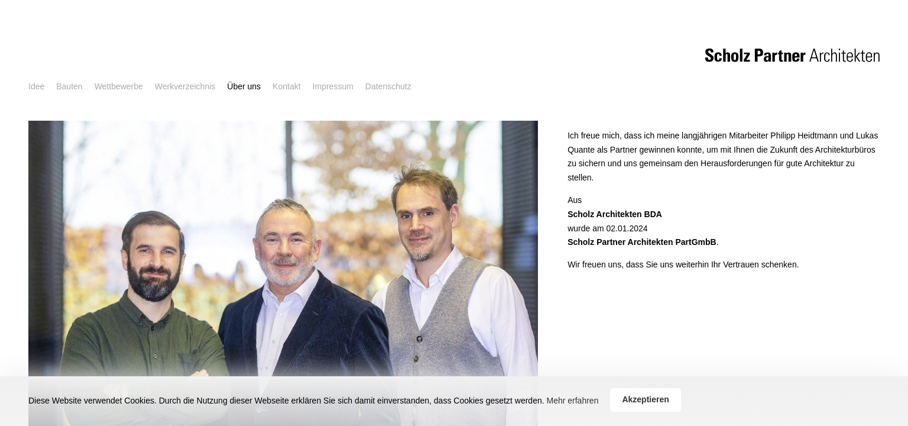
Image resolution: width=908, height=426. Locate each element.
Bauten (69, 86)
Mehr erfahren (572, 400)
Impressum (333, 86)
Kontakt (286, 86)
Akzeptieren (645, 399)
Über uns (244, 86)
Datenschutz (388, 86)
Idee (36, 86)
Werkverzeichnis (185, 86)
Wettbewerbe (119, 86)
